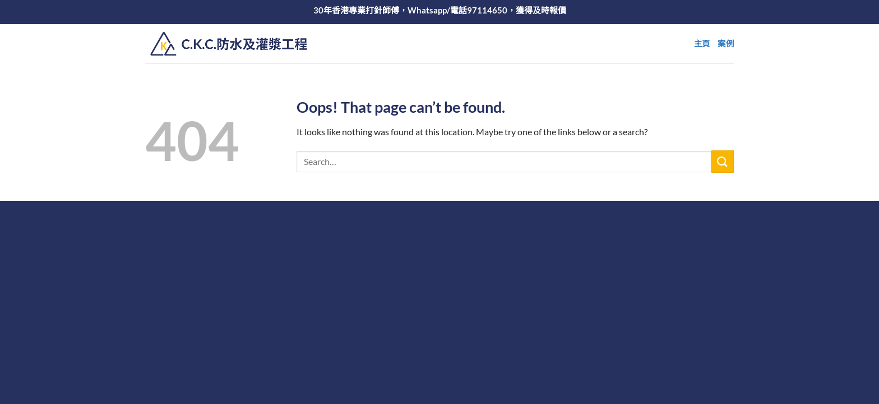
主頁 (702, 43)
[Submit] (722, 161)
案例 (726, 43)
